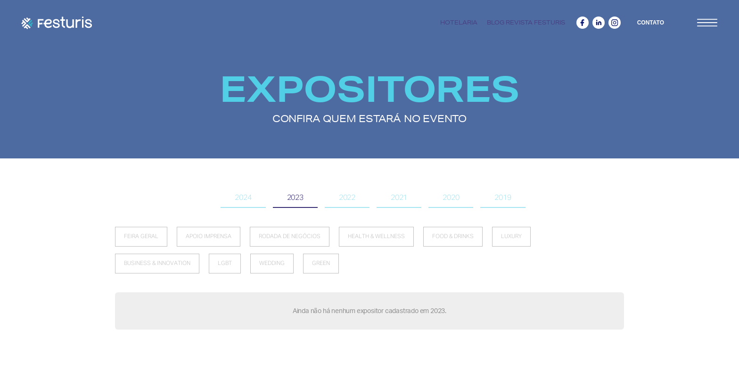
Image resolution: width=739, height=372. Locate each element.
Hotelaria (458, 22)
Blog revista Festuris (526, 22)
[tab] (243, 198)
